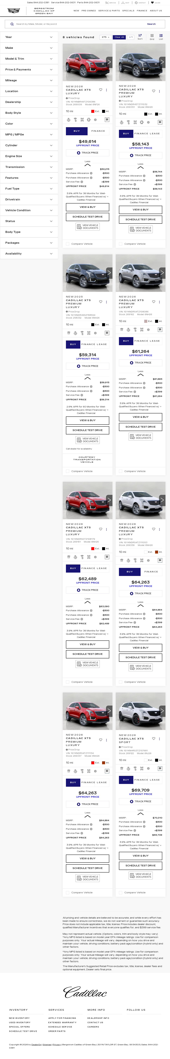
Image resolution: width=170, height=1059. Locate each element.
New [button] (76, 11)
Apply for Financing (62, 1018)
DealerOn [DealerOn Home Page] (36, 1044)
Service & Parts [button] (109, 11)
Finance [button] (142, 11)
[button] (109, 62)
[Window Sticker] (107, 119)
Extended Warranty (62, 1023)
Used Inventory (20, 1023)
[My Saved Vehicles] (156, 2)
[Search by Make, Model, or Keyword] (80, 24)
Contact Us (95, 1023)
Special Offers (19, 1027)
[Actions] (106, 90)
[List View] (161, 37)
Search (151, 24)
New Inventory (19, 1018)
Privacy (57, 1044)
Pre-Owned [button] (89, 11)
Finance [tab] (98, 131)
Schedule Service (60, 1027)
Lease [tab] (155, 133)
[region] (87, 185)
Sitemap (47, 1044)
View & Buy (88, 207)
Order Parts (57, 1031)
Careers (93, 1027)
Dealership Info (98, 1018)
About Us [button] (156, 11)
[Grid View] (151, 37)
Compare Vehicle (82, 243)
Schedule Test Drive (88, 216)
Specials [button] (128, 11)
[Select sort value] (141, 37)
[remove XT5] (106, 37)
